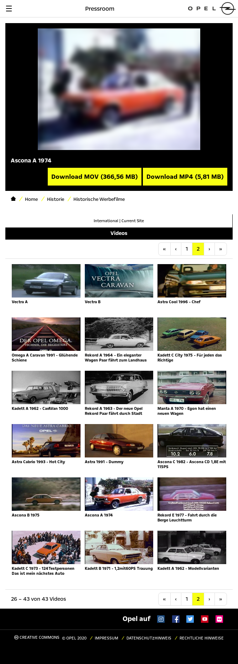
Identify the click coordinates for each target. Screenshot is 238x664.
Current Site (132, 221)
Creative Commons (36, 637)
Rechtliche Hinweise (202, 638)
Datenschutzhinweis (148, 638)
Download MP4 (185, 176)
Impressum (106, 638)
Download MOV (94, 176)
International (106, 221)
